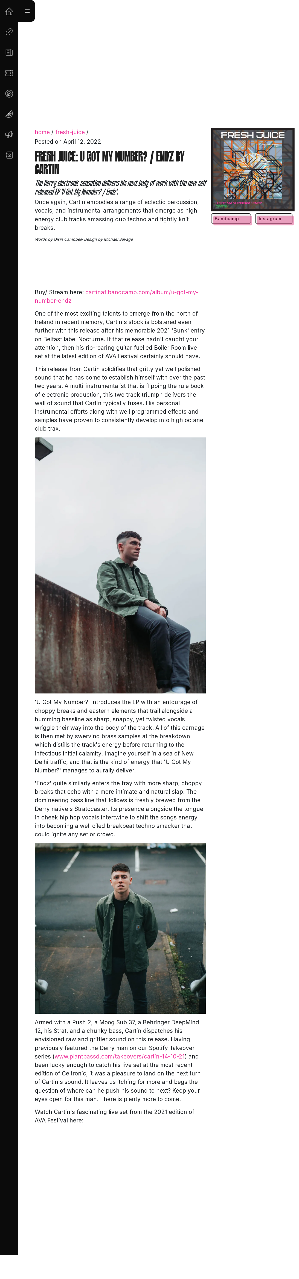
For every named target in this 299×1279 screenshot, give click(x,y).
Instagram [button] (270, 218)
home (42, 132)
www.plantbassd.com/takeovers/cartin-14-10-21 (119, 1056)
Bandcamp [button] (227, 218)
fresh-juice (70, 132)
